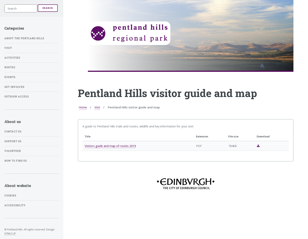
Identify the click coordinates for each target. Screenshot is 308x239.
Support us (13, 141)
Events (10, 77)
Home (83, 107)
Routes (9, 67)
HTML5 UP (10, 233)
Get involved (14, 86)
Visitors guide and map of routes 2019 (110, 146)
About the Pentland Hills (24, 38)
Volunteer (12, 150)
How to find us (15, 160)
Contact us (13, 131)
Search (47, 8)
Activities (12, 57)
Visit (97, 107)
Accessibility (15, 205)
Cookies (10, 195)
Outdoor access (16, 96)
